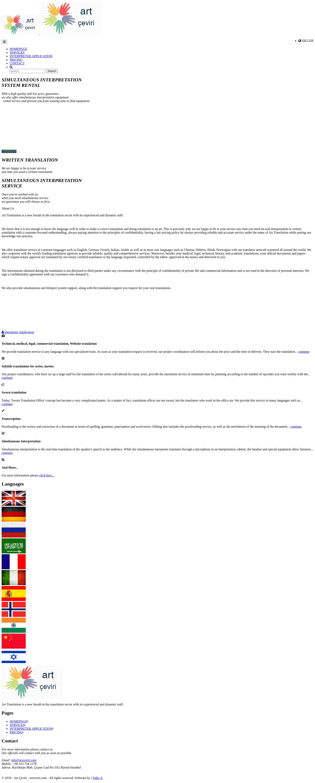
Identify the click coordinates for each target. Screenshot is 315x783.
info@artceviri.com (23, 760)
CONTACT (17, 63)
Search (52, 71)
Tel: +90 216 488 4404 (10, 772)
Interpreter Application (18, 332)
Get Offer (9, 151)
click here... (46, 475)
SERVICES (17, 52)
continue (303, 351)
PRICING (16, 59)
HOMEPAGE (18, 49)
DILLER (307, 40)
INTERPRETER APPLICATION (31, 56)
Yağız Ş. (97, 778)
